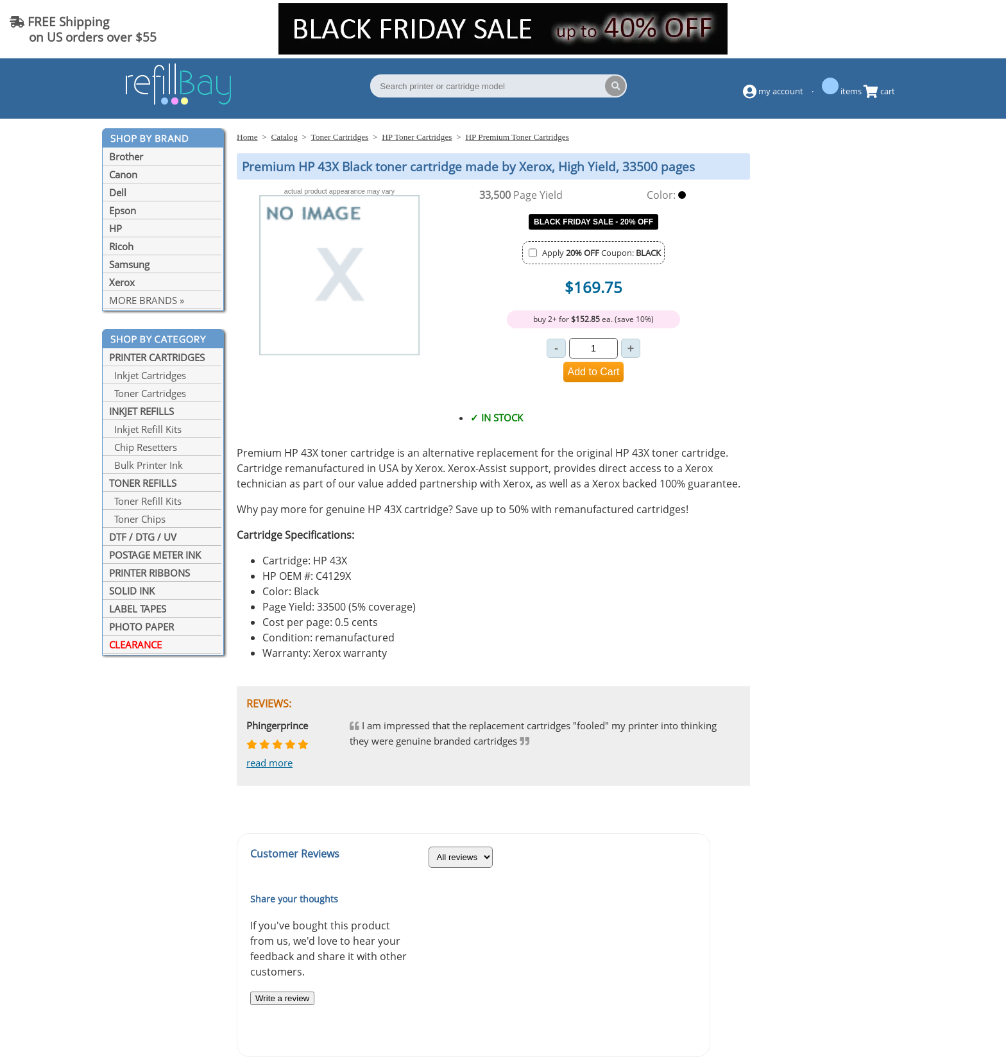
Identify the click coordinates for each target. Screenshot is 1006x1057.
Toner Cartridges (147, 393)
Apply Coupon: (601, 252)
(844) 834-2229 (944, 29)
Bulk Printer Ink (146, 465)
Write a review (282, 998)
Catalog (284, 137)
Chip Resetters (143, 447)
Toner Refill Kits (145, 501)
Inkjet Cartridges (147, 375)
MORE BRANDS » (146, 300)
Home (247, 137)
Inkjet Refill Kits (145, 429)
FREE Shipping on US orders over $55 (83, 29)
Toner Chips (137, 518)
